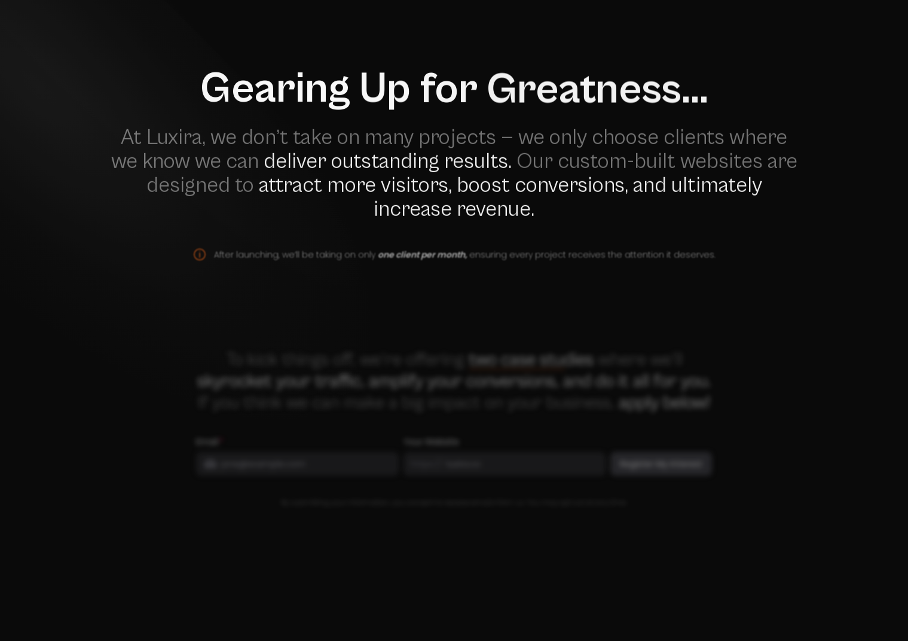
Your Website (430, 449)
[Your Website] (520, 471)
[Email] (305, 471)
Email (207, 449)
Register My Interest (661, 471)
